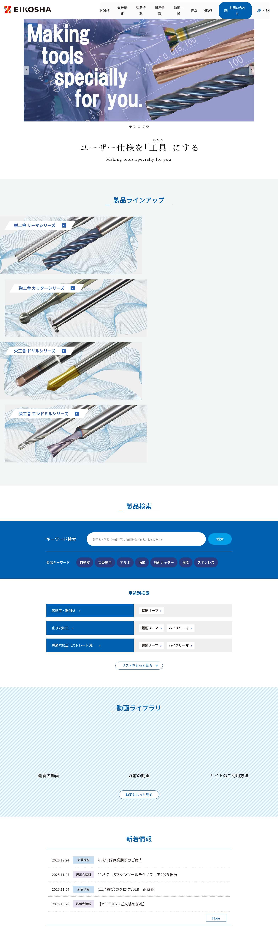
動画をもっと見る (139, 664)
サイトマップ (175, 902)
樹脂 (186, 432)
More (216, 788)
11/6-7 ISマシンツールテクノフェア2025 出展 (137, 744)
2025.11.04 (60, 744)
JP (261, 10)
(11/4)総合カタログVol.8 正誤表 (126, 759)
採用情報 (160, 10)
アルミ (125, 432)
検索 (220, 409)
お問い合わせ (237, 10)
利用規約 (197, 902)
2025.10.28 (60, 774)
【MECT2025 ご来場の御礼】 (153, 774)
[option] (139, 70)
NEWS (209, 10)
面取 (142, 432)
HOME (104, 10)
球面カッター (164, 432)
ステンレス (206, 432)
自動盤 (85, 432)
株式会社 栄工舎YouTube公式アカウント (202, 851)
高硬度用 (105, 432)
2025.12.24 (60, 730)
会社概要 (122, 10)
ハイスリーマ (177, 498)
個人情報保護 (220, 902)
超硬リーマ (148, 480)
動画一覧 (179, 10)
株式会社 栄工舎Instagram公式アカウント (204, 868)
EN (270, 10)
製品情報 (141, 10)
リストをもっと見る (137, 536)
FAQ (195, 10)
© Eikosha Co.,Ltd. (139, 922)
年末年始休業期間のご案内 (120, 730)
